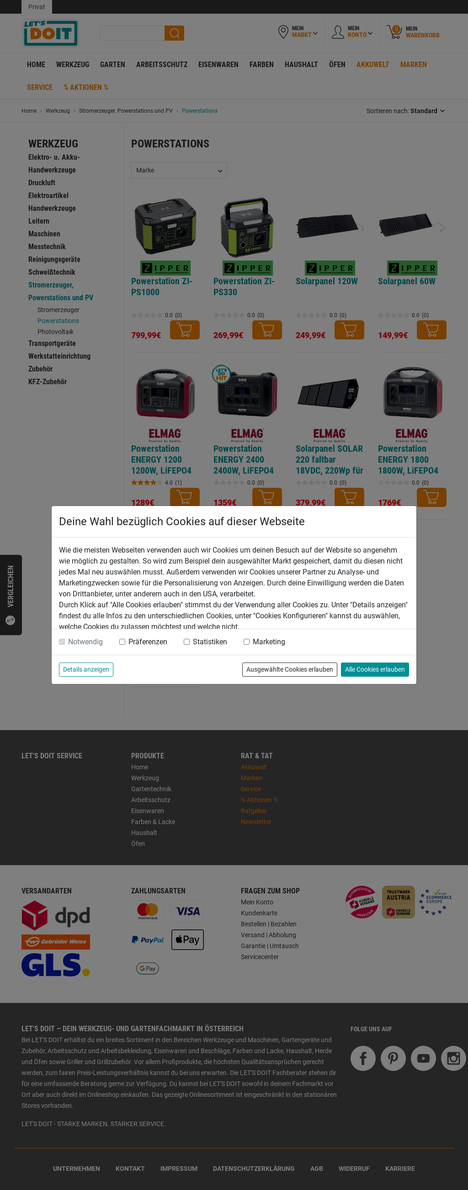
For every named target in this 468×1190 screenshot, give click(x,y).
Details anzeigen (86, 669)
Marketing (269, 641)
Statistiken (210, 641)
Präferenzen (147, 641)
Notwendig (85, 641)
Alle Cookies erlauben (375, 669)
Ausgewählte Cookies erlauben (289, 669)
